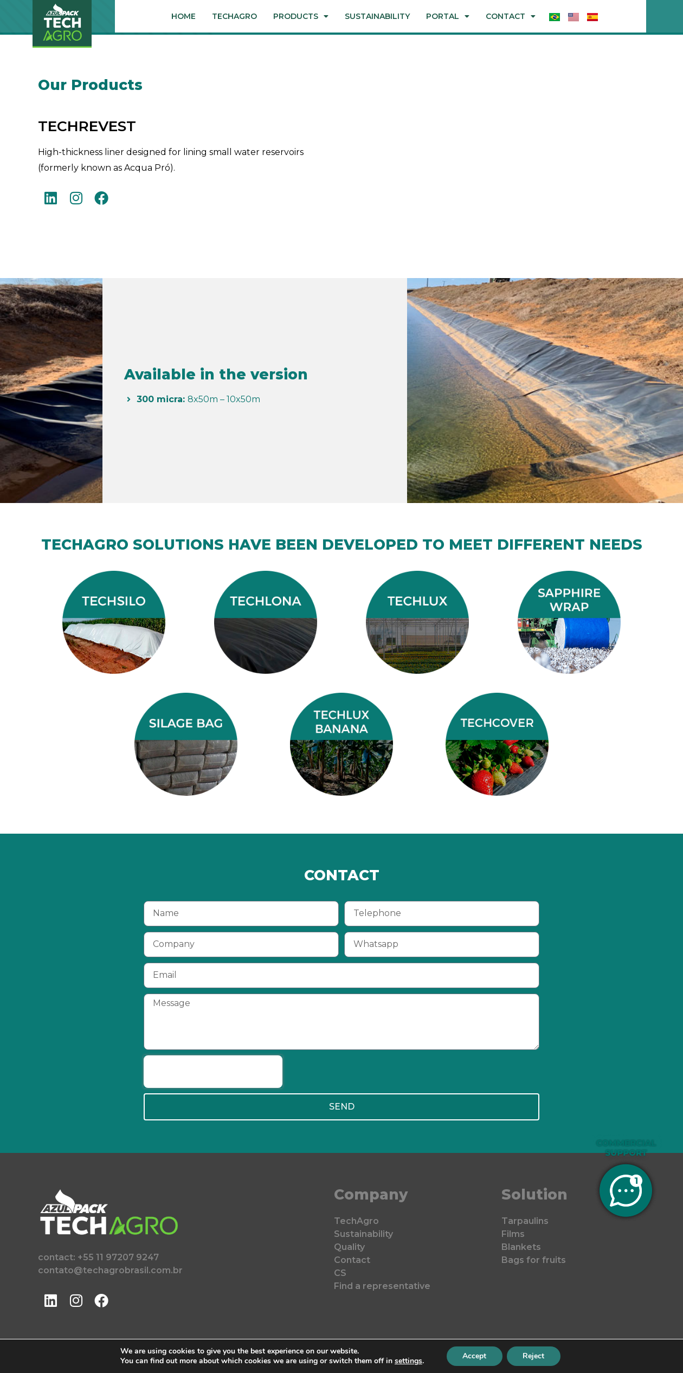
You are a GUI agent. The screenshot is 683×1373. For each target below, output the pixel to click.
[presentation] (213, 1071)
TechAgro (234, 16)
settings (408, 1361)
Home (183, 16)
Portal (447, 16)
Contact (511, 16)
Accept (474, 1356)
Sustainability (377, 16)
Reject (534, 1356)
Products (300, 16)
